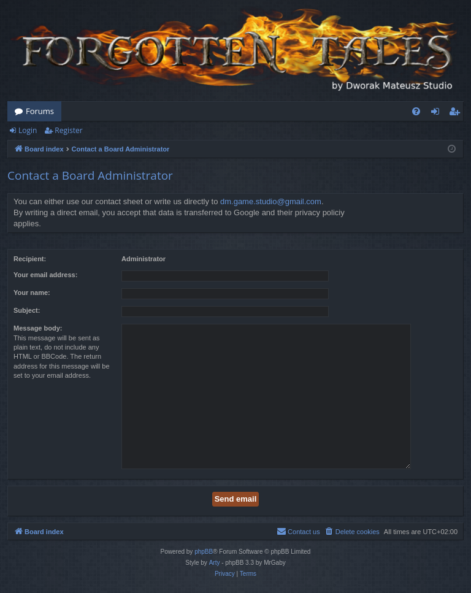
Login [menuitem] (438, 113)
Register (68, 130)
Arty (214, 562)
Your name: (31, 292)
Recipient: (29, 258)
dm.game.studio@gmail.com (270, 201)
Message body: (37, 328)
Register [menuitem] (457, 113)
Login (27, 130)
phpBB (203, 551)
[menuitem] (416, 111)
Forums (40, 111)
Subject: (26, 310)
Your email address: (45, 274)
